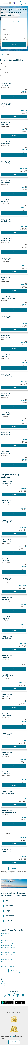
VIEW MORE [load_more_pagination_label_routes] (14, 970)
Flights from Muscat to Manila (7, 957)
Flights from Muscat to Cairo (7, 935)
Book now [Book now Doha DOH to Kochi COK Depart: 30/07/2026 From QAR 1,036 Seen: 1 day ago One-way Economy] (14, 843)
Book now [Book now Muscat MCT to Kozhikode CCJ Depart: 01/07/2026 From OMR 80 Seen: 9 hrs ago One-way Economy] (14, 232)
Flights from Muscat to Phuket (7, 959)
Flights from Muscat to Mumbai (7, 940)
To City (8, 1008)
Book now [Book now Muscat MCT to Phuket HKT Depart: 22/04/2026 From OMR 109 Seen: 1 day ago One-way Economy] (14, 290)
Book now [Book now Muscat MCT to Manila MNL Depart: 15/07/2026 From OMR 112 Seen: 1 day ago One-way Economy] (14, 765)
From (4, 27)
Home (2, 54)
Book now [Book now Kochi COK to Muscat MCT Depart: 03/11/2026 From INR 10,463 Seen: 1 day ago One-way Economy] (14, 552)
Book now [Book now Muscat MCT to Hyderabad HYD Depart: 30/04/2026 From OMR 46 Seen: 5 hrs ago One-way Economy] (14, 387)
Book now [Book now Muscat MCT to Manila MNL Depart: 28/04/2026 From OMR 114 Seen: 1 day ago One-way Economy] (14, 329)
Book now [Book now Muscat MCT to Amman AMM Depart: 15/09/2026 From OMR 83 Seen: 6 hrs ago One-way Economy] (14, 727)
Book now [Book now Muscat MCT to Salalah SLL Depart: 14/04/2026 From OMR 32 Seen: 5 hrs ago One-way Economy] (14, 368)
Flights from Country (17, 1009)
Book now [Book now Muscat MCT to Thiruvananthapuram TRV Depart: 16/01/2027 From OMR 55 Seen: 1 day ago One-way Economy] (14, 824)
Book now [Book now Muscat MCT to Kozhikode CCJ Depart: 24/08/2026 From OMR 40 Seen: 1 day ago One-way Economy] (14, 649)
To (3, 32)
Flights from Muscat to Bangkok (7, 943)
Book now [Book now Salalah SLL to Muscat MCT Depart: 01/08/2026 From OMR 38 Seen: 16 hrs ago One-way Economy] (14, 862)
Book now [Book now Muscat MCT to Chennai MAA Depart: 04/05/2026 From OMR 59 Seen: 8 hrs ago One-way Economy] (14, 116)
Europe (6, 911)
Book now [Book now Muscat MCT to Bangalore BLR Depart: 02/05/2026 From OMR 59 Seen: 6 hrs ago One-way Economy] (14, 193)
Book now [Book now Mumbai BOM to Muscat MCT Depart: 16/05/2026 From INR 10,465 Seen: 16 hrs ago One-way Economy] (14, 348)
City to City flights (14, 1008)
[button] (15, 21)
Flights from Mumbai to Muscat (7, 966)
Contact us (3, 985)
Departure (5, 37)
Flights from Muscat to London (7, 961)
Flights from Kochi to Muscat (7, 950)
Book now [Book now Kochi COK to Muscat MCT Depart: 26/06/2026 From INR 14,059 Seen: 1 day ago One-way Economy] (14, 174)
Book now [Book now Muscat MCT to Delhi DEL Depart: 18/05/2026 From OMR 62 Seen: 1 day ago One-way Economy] (14, 213)
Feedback (3, 983)
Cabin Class (2, 75)
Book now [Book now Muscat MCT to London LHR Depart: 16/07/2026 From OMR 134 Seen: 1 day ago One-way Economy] (14, 746)
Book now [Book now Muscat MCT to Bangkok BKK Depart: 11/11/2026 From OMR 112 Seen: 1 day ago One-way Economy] (14, 630)
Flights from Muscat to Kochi (7, 933)
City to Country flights (23, 1008)
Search (14, 44)
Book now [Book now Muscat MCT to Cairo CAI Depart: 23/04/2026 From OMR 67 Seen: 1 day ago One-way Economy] (14, 135)
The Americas (8, 916)
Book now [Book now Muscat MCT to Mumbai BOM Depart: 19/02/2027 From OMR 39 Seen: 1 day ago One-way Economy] (14, 533)
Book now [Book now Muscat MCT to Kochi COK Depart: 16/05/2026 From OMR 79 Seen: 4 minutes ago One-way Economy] (14, 97)
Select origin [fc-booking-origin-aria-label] (5, 29)
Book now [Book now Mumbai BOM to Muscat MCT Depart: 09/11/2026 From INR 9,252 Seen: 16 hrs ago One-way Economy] (14, 688)
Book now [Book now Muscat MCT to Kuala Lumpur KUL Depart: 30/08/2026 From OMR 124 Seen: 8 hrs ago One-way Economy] (14, 804)
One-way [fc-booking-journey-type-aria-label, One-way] (4, 21)
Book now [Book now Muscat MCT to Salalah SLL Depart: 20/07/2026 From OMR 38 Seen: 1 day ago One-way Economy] (14, 785)
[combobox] (15, 66)
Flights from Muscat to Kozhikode (8, 952)
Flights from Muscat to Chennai (7, 938)
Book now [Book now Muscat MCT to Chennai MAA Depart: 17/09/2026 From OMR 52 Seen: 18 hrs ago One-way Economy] (14, 494)
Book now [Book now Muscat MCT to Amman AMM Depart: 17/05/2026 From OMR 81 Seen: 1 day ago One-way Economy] (14, 445)
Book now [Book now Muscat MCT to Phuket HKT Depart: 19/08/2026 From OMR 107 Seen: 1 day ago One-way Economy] (14, 669)
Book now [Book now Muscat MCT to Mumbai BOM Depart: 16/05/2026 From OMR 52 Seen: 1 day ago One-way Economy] (14, 155)
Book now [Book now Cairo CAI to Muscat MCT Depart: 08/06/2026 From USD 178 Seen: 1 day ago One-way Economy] (14, 465)
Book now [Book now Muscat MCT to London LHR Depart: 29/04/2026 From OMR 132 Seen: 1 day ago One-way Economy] (14, 426)
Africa (5, 901)
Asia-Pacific (7, 906)
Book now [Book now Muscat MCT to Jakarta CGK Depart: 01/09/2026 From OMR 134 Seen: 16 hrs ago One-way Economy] (14, 707)
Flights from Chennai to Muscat (7, 954)
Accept (14, 1042)
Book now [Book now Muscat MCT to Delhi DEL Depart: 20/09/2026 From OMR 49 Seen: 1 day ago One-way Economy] (14, 611)
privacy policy (12, 1036)
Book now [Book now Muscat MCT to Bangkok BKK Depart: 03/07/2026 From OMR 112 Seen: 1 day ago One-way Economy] (14, 271)
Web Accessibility (4, 987)
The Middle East (8, 921)
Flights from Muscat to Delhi (7, 945)
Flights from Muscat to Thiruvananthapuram (10, 964)
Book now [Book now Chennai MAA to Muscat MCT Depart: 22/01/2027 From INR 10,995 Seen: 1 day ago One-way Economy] (14, 591)
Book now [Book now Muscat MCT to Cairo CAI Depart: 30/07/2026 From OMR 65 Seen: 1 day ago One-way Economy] (14, 572)
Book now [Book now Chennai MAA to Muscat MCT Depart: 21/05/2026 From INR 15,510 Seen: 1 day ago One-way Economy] (14, 252)
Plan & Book (22, 3)
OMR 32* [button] (12, 16)
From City (10, 1009)
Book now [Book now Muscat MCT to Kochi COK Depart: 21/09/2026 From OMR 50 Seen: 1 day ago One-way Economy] (14, 514)
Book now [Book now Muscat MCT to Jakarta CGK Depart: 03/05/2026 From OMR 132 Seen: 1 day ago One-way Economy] (14, 406)
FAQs (2, 981)
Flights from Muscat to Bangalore (8, 947)
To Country (3, 1008)
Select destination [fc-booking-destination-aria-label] (6, 34)
